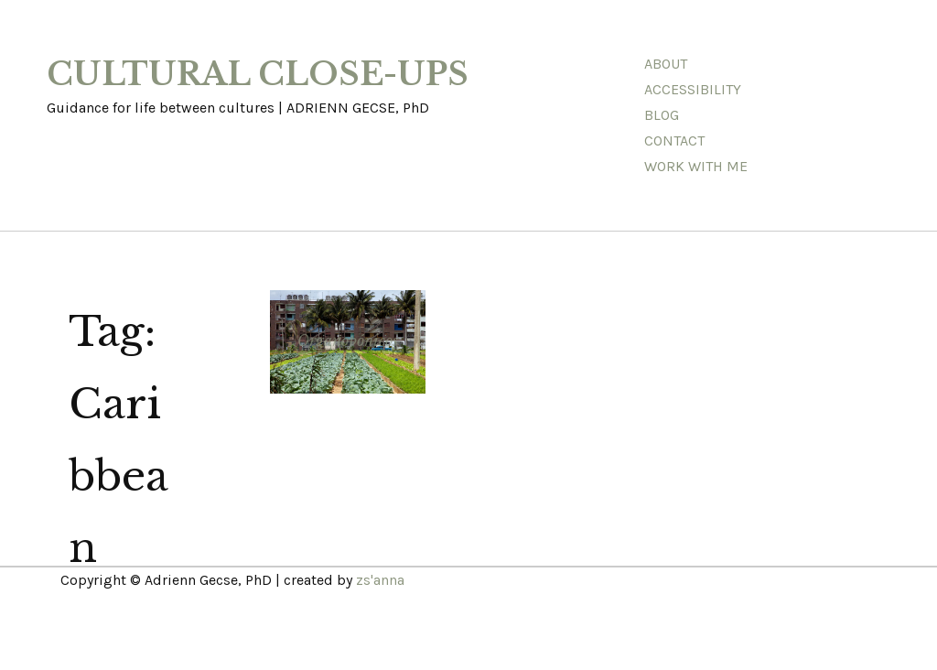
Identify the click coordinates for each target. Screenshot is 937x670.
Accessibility (692, 89)
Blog (661, 115)
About (665, 63)
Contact (674, 140)
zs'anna (380, 580)
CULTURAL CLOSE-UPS (257, 74)
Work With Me (696, 166)
